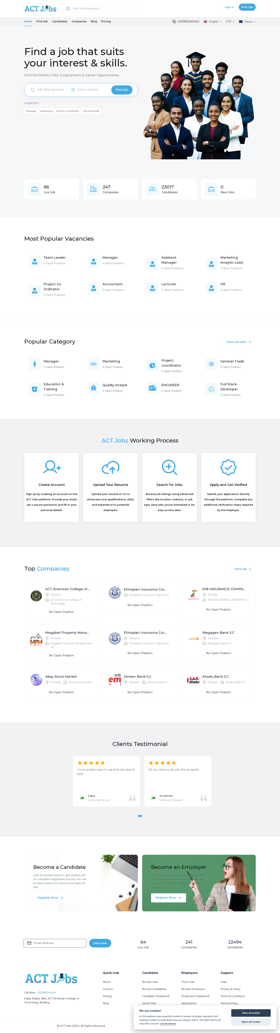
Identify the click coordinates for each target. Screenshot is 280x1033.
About (107, 982)
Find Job (42, 21)
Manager (31, 110)
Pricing (106, 21)
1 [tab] (140, 816)
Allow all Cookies (251, 1013)
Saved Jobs (149, 1003)
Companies (79, 21)
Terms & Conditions (233, 996)
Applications (188, 1003)
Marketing (46, 110)
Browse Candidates (154, 989)
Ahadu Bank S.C (215, 677)
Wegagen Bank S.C (218, 633)
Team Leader (55, 258)
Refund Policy (229, 1003)
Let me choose (168, 1023)
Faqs (224, 982)
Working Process (154, 440)
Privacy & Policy (231, 989)
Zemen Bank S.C (137, 677)
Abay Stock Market (61, 677)
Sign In (229, 7)
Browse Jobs (150, 982)
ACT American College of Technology (67, 589)
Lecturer (168, 284)
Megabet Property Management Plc (67, 633)
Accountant (112, 284)
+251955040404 (185, 21)
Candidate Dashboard (155, 996)
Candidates (59, 21)
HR (222, 284)
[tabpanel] (106, 781)
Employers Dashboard (195, 996)
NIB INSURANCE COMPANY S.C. (224, 589)
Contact (108, 989)
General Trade (91, 110)
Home (28, 21)
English (211, 21)
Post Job (247, 7)
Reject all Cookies (251, 1021)
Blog (94, 21)
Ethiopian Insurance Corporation (146, 589)
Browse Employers (193, 989)
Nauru (246, 21)
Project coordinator (67, 110)
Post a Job (188, 982)
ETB (229, 21)
